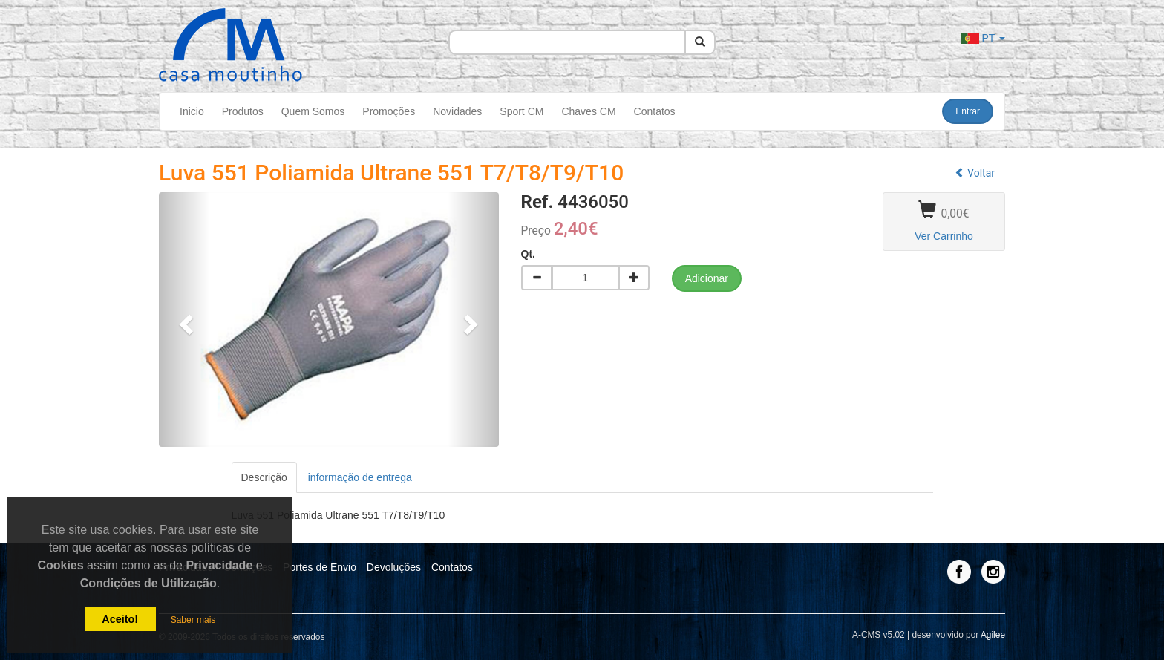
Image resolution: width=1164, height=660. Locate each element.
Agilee (993, 635)
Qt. (528, 254)
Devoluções (394, 567)
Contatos (655, 111)
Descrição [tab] (264, 477)
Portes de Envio (319, 567)
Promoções (388, 111)
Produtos (243, 111)
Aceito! (120, 619)
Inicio (192, 111)
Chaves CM (588, 111)
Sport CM (521, 111)
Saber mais (193, 620)
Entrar (967, 111)
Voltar (975, 173)
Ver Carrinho (944, 236)
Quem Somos (313, 111)
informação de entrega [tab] (360, 477)
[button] (184, 319)
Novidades (457, 111)
